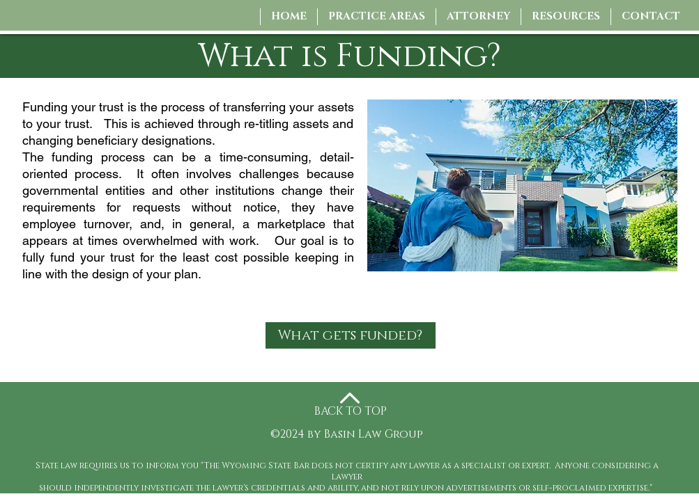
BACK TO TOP (350, 411)
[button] (478, 16)
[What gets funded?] (350, 335)
